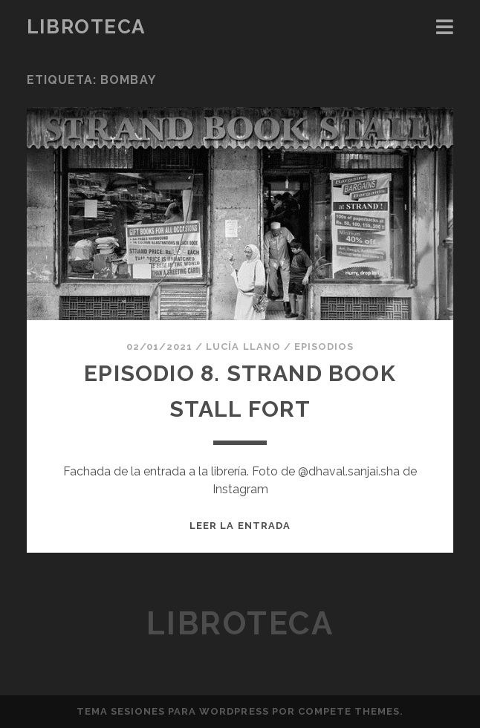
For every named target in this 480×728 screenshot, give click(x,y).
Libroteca (86, 27)
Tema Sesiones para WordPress (173, 711)
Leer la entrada (240, 525)
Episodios (324, 346)
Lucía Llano (243, 346)
